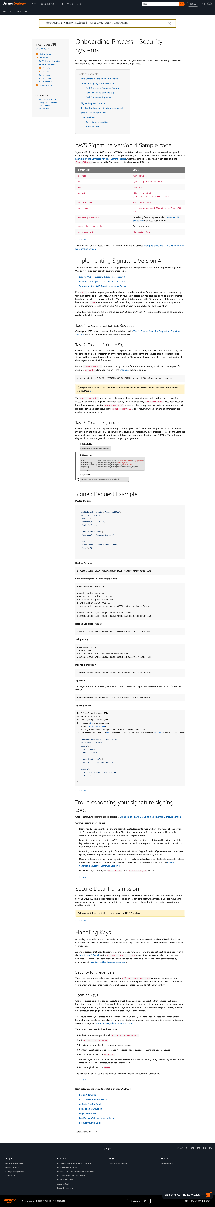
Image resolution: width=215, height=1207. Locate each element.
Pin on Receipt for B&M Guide (93, 1099)
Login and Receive (87, 1113)
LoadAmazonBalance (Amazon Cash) (96, 1118)
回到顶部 (107, 1148)
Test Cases (46, 75)
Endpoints (124, 369)
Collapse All (39, 49)
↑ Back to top (80, 239)
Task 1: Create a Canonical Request (103, 88)
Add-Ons (46, 71)
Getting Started (45, 54)
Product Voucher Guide (90, 1122)
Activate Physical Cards (90, 1104)
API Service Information (51, 61)
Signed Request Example (93, 103)
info (92, 390)
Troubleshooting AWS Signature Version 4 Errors (102, 286)
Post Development (46, 85)
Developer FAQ (47, 82)
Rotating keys (92, 126)
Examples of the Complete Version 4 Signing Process (100, 158)
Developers (43, 57)
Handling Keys (88, 117)
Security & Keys (48, 64)
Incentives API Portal (89, 955)
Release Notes (44, 109)
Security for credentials (97, 122)
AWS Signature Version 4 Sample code (99, 78)
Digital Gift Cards (87, 1094)
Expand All (47, 49)
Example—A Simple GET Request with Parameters (103, 281)
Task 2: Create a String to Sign (100, 92)
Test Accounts (44, 106)
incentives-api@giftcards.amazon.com (107, 962)
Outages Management (48, 102)
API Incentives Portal (47, 99)
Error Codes (46, 78)
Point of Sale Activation (90, 1108)
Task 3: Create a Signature (98, 97)
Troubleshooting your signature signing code (102, 108)
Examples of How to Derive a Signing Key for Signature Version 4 (151, 816)
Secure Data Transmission (93, 112)
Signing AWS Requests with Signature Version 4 (102, 276)
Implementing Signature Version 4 (97, 83)
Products (46, 68)
